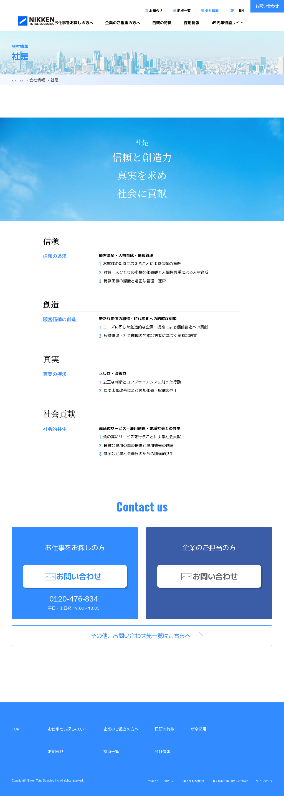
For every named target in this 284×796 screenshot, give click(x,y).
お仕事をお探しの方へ (73, 23)
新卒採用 (198, 729)
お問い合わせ (267, 6)
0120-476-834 (73, 599)
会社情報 (212, 10)
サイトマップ (264, 781)
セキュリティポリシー (162, 781)
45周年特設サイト (228, 23)
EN (241, 11)
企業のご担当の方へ (122, 23)
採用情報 (191, 23)
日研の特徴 (162, 23)
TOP (15, 729)
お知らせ (156, 10)
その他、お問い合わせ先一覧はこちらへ (141, 635)
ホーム (18, 80)
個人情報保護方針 (194, 781)
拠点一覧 (184, 10)
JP (232, 11)
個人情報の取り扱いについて (230, 781)
